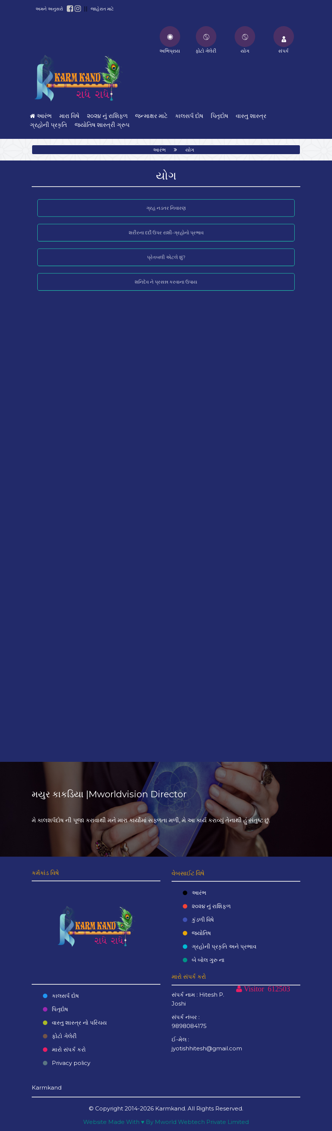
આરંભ (159, 150)
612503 (279, 989)
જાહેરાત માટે (102, 9)
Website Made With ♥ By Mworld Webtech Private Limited (166, 1121)
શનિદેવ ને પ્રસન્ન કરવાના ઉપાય (166, 278)
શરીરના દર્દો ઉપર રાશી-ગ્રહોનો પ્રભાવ (166, 229)
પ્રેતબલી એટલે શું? (166, 254)
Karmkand (170, 1108)
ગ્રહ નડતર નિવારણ (166, 205)
